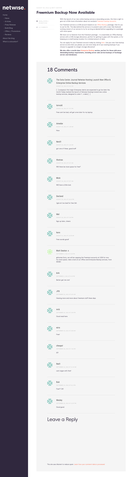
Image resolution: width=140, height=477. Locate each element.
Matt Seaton (57, 8)
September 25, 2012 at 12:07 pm (66, 403)
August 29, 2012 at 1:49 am (64, 126)
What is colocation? (10, 42)
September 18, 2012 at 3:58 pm (66, 312)
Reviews (8, 35)
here (103, 43)
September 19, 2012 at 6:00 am (66, 331)
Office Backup (102, 25)
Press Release (10, 25)
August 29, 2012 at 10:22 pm (65, 199)
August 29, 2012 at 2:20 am (64, 145)
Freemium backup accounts (106, 21)
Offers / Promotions (12, 31)
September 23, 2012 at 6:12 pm (66, 385)
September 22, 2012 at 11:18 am (66, 367)
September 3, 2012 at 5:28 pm (65, 254)
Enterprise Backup (87, 50)
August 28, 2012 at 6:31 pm (64, 86)
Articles (8, 21)
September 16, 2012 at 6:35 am (66, 294)
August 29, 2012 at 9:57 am (64, 181)
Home (5, 15)
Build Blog (9, 28)
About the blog (9, 38)
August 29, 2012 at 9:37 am (64, 163)
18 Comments (43, 27)
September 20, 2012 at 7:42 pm (66, 349)
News (7, 18)
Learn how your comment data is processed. (89, 464)
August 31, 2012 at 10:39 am (65, 235)
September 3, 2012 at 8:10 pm (65, 276)
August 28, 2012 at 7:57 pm (64, 108)
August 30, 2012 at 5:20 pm (64, 217)
